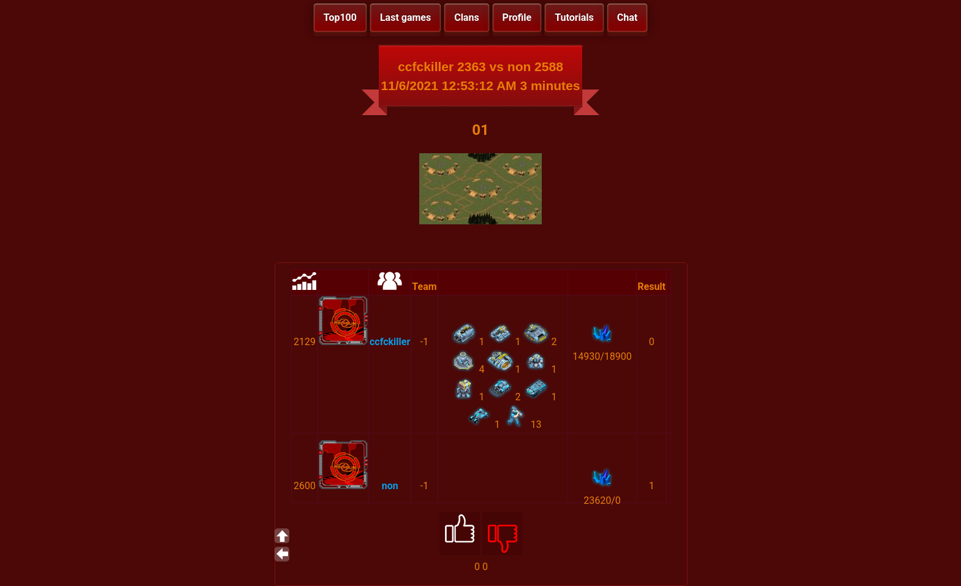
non (390, 486)
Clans (466, 17)
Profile (517, 17)
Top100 (340, 17)
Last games (405, 17)
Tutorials (574, 17)
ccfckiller (390, 342)
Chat (627, 17)
